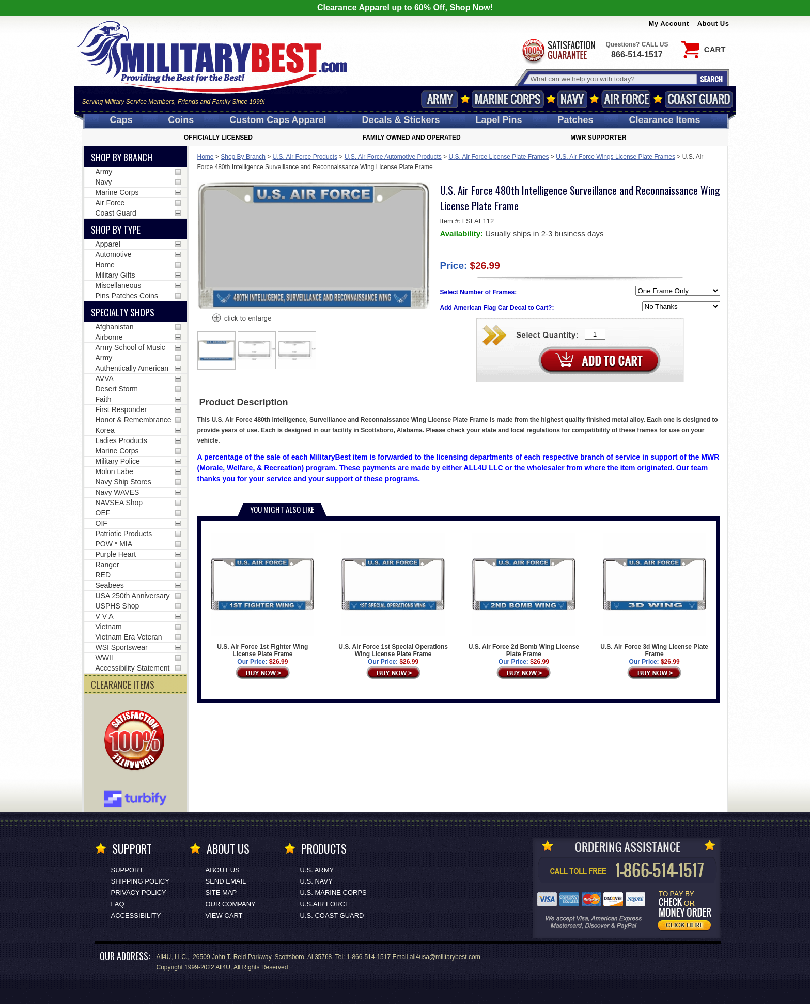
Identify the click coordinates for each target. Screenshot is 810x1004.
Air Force (626, 99)
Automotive (114, 254)
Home (205, 156)
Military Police (118, 461)
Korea (105, 430)
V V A (105, 616)
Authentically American (132, 368)
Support (127, 870)
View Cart (224, 915)
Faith (104, 399)
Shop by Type (116, 229)
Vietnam (109, 626)
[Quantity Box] (595, 334)
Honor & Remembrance (134, 420)
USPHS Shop (117, 606)
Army (439, 99)
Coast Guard (699, 99)
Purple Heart (116, 554)
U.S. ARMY (317, 870)
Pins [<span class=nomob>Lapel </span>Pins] (499, 120)
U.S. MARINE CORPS (333, 892)
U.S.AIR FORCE (325, 904)
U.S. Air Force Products (305, 156)
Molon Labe (114, 471)
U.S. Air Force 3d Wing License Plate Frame (654, 595)
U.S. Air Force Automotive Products (393, 156)
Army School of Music (130, 347)
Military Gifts (115, 275)
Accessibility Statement (133, 668)
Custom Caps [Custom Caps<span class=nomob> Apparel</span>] (277, 120)
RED (103, 575)
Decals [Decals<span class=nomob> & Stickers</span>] (401, 120)
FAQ (117, 904)
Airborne (109, 337)
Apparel (108, 244)
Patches (575, 120)
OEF (103, 513)
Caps (121, 120)
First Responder (121, 409)
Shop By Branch (243, 156)
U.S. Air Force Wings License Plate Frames (615, 156)
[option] (216, 350)
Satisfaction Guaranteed (558, 50)
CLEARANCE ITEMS (122, 684)
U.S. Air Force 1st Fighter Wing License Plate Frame (262, 595)
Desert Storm (117, 389)
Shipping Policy (140, 881)
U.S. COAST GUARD (332, 915)
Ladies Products (121, 440)
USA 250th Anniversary (133, 595)
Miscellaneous (119, 285)
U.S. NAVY (316, 881)
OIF (101, 523)
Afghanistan (115, 327)
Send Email (226, 881)
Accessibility (136, 915)
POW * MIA (114, 544)
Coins (181, 120)
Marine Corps (508, 99)
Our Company (231, 904)
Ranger (107, 564)
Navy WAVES (117, 492)
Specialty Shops (122, 312)
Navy (572, 99)
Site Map (221, 892)
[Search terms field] (612, 78)
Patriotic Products (124, 533)
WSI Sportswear (122, 647)
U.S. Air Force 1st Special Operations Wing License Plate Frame (393, 595)
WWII (104, 657)
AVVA (105, 378)
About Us (713, 23)
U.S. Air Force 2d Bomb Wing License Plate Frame (524, 595)
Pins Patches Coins (127, 296)
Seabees (110, 585)
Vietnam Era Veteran (129, 637)
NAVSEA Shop (119, 502)
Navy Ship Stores (123, 482)
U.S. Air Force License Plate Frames (498, 156)
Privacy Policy (138, 892)
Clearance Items (664, 120)
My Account (669, 23)
